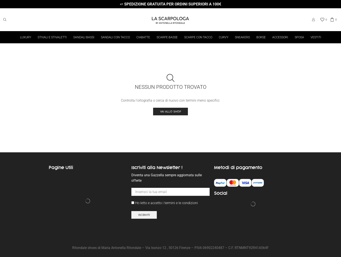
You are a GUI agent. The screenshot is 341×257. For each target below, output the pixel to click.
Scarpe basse (167, 37)
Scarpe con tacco (198, 37)
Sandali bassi (83, 37)
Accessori (280, 37)
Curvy (223, 37)
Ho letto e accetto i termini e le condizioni (164, 203)
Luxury (25, 37)
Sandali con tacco (115, 37)
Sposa (299, 37)
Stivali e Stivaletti (52, 37)
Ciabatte (143, 37)
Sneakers (242, 37)
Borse (261, 37)
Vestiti (316, 37)
